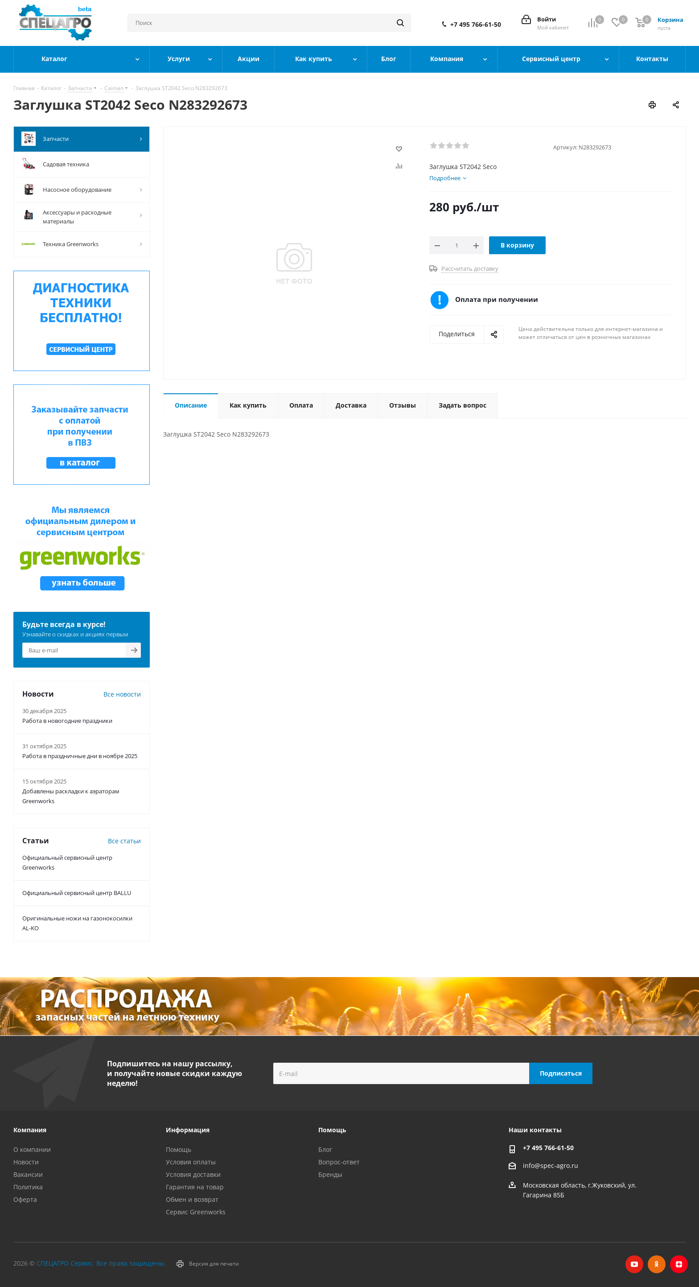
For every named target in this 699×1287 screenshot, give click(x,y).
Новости (26, 1162)
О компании (32, 1149)
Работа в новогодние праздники (67, 721)
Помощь (178, 1149)
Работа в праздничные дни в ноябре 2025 (79, 756)
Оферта (25, 1199)
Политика (28, 1187)
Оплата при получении (496, 299)
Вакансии (28, 1174)
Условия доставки (193, 1174)
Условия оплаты (191, 1162)
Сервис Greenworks (196, 1212)
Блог (325, 1149)
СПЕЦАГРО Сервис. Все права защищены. (101, 1263)
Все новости (122, 694)
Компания (29, 1130)
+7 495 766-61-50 (475, 25)
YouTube (634, 1264)
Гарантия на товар (195, 1187)
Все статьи (124, 841)
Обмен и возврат (192, 1199)
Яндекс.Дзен (679, 1264)
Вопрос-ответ (339, 1162)
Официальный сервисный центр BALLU (76, 893)
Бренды (330, 1174)
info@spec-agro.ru (550, 1165)
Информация (188, 1130)
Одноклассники (657, 1264)
